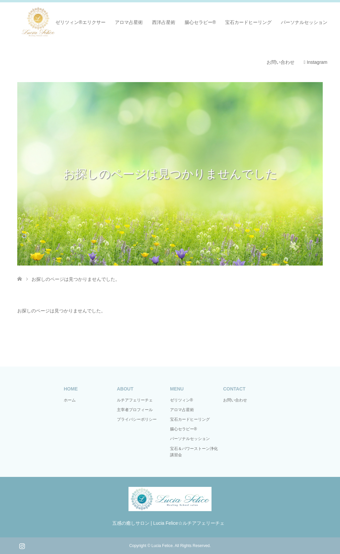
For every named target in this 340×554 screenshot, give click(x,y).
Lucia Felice (162, 545)
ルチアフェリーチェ (135, 400)
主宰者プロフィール (135, 409)
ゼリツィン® (181, 400)
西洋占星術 (163, 22)
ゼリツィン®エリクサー (80, 22)
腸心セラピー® (200, 22)
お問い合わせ (281, 62)
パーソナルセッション (304, 22)
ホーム (70, 400)
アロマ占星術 (129, 22)
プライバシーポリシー (137, 419)
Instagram (315, 62)
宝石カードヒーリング (248, 22)
